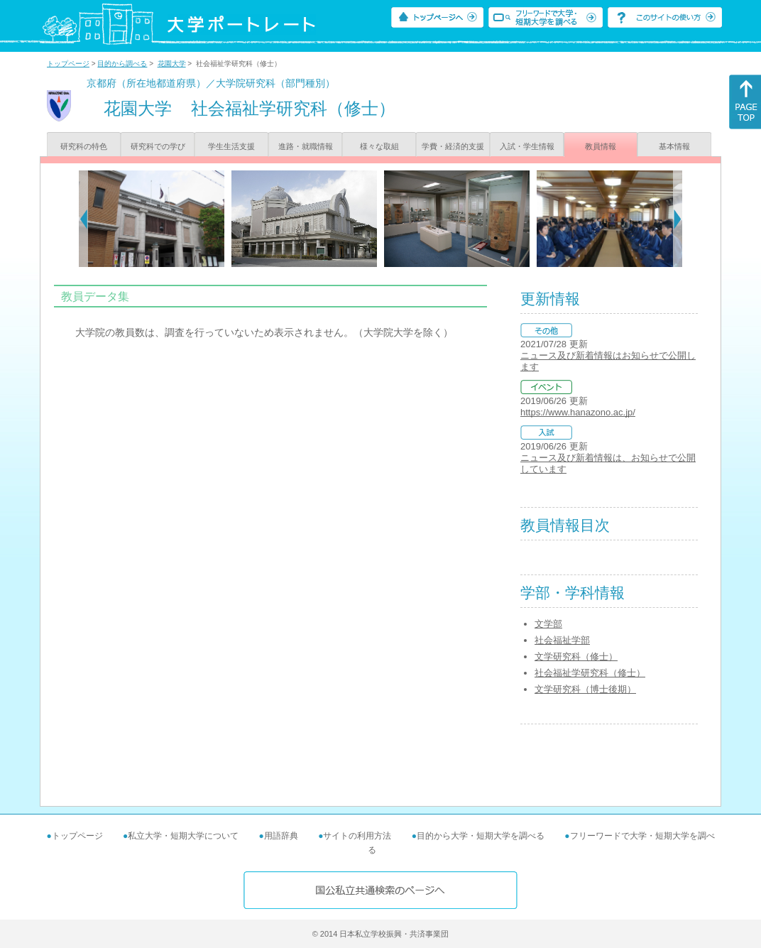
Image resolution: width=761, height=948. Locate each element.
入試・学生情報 (527, 146)
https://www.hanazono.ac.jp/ (577, 412)
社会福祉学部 (562, 640)
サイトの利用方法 (357, 836)
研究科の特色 (83, 146)
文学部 (548, 624)
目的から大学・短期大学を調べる (480, 836)
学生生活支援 (231, 146)
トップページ (68, 63)
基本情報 (674, 146)
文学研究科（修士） (576, 656)
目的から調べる (122, 63)
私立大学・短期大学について (183, 836)
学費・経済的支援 (453, 146)
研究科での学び (158, 146)
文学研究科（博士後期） (585, 689)
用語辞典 (281, 836)
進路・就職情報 (305, 146)
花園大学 (172, 63)
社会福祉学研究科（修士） (590, 673)
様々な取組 (379, 146)
